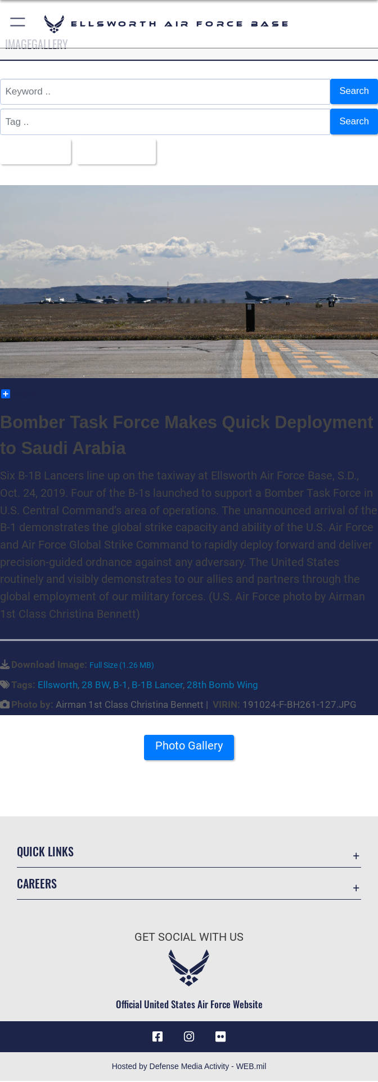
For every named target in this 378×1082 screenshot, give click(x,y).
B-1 (120, 685)
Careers (37, 884)
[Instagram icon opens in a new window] (189, 1037)
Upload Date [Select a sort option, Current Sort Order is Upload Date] (116, 152)
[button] (18, 24)
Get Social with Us (189, 938)
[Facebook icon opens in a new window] (157, 1037)
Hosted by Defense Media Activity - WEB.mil (189, 1067)
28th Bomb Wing (222, 685)
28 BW (95, 685)
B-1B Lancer (157, 685)
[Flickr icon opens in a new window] (220, 1037)
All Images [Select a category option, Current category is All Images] (32, 152)
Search (354, 91)
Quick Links (45, 851)
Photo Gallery (189, 746)
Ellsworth (58, 685)
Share (19, 394)
